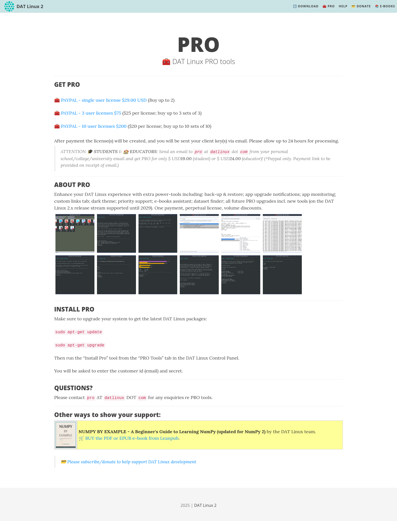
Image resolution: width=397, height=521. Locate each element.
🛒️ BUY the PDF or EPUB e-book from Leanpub (128, 438)
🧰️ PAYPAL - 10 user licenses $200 (90, 126)
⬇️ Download (306, 11)
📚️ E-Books (385, 11)
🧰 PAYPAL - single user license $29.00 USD (100, 100)
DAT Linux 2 (23, 11)
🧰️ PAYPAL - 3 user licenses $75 (87, 113)
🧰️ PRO (329, 11)
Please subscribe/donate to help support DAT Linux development (131, 462)
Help (343, 11)
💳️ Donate (361, 11)
